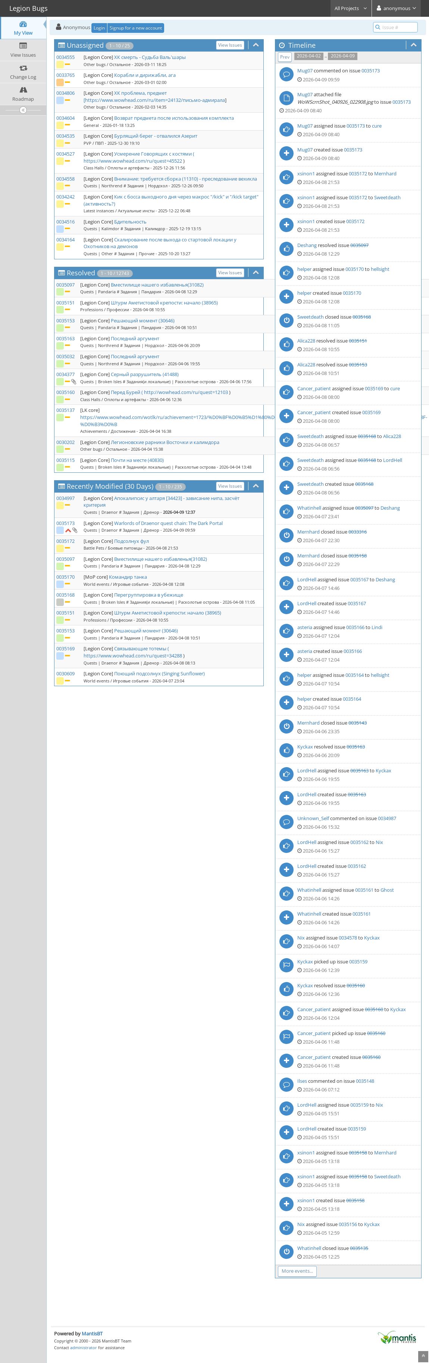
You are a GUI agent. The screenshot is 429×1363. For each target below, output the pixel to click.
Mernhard (385, 173)
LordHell (392, 460)
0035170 (65, 576)
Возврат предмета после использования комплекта (174, 118)
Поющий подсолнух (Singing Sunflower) (159, 673)
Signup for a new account (136, 28)
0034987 (387, 818)
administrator (83, 1347)
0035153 (65, 320)
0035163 (65, 338)
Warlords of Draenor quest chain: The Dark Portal (168, 523)
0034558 (65, 178)
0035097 (65, 284)
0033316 (357, 531)
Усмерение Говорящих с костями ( (154, 153)
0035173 (65, 523)
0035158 (357, 555)
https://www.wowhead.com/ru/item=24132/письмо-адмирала (155, 100)
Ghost (387, 890)
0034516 (65, 221)
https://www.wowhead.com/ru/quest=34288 (133, 655)
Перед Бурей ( (127, 392)
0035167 (359, 579)
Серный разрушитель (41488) (145, 374)
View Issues (230, 45)
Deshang (307, 245)
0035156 (348, 1224)
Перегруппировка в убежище (148, 594)
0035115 (65, 460)
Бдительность (130, 221)
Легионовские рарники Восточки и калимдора (165, 442)
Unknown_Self (313, 818)
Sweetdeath (387, 197)
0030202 (65, 442)
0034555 (65, 57)
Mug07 (305, 70)
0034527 (65, 153)
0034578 (348, 937)
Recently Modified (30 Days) (110, 486)
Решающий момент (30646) (143, 320)
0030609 (65, 673)
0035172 (65, 541)
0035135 (359, 1248)
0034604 (65, 118)
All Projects (351, 8)
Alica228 (306, 340)
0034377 (65, 374)
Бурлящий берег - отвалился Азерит (155, 135)
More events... (297, 1270)
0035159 (358, 961)
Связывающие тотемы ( (141, 648)
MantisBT (92, 1333)
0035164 (354, 675)
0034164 (65, 239)
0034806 (65, 93)
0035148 (365, 1081)
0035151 (65, 302)
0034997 (65, 498)
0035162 (359, 842)
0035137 (65, 410)
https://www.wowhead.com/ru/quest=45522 (133, 160)
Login (99, 28)
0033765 (65, 75)
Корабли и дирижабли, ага (145, 75)
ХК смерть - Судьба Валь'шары (150, 57)
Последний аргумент (135, 338)
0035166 (355, 627)
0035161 (364, 890)
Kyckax (305, 746)
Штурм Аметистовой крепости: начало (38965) (164, 302)
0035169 (65, 648)
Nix (379, 842)
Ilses (302, 1081)
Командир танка (128, 576)
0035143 (357, 722)
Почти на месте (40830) (137, 460)
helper (304, 269)
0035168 (65, 594)
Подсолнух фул (131, 541)
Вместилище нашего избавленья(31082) (157, 284)
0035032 (65, 356)
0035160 (65, 392)
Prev (284, 57)
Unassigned (85, 45)
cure (377, 125)
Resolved (81, 272)
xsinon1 (306, 173)
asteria (304, 627)
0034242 (65, 196)
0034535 (65, 135)
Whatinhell (309, 507)
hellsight (380, 269)
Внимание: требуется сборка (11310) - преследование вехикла (185, 178)
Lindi (377, 627)
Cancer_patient (314, 388)
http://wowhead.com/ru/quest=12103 (186, 392)
